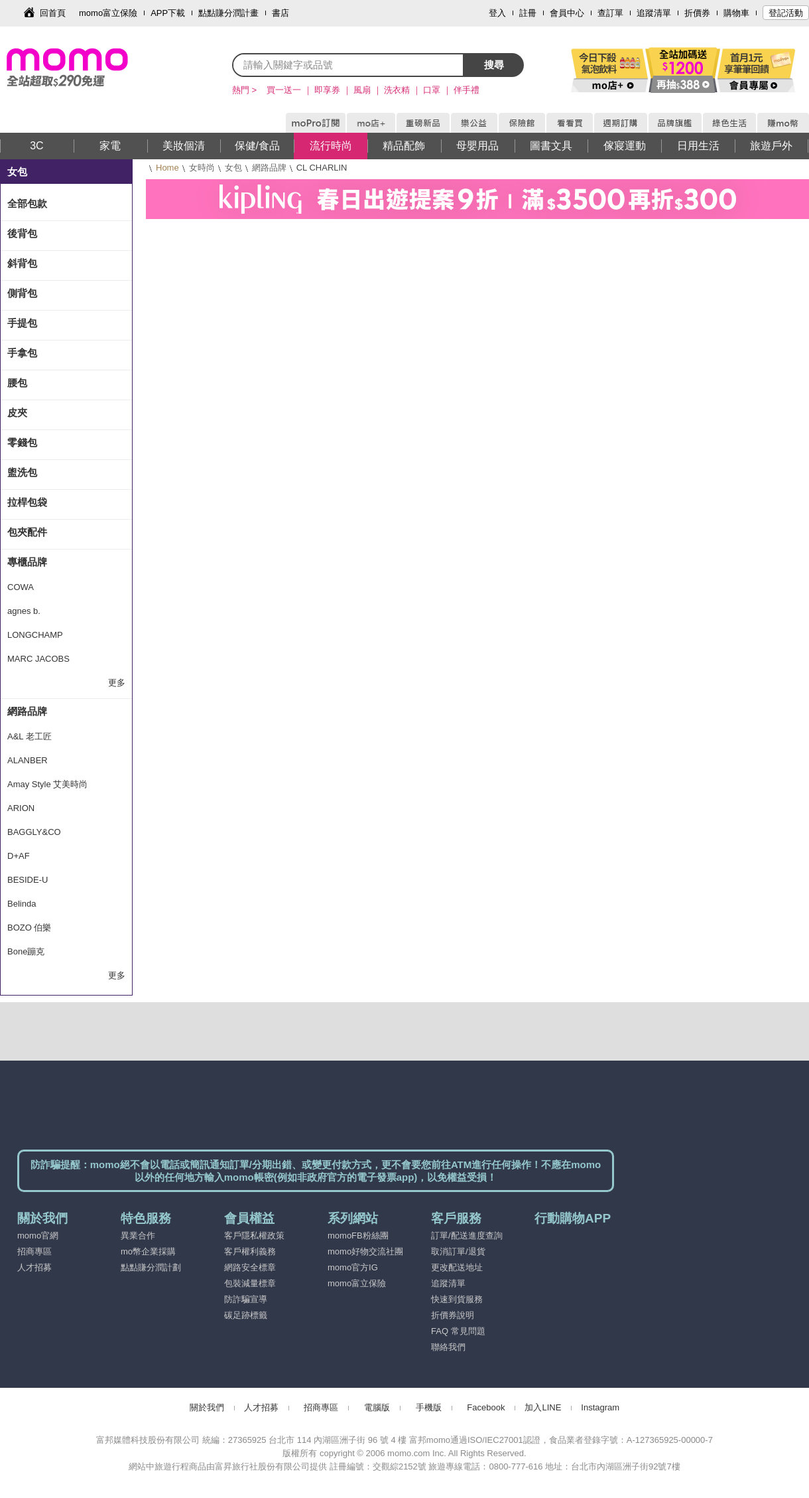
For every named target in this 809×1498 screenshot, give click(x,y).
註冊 (527, 13)
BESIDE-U (27, 880)
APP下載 (168, 13)
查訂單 (610, 13)
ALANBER (27, 760)
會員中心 (567, 13)
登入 (497, 13)
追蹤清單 (654, 13)
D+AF (18, 856)
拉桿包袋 (27, 502)
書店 (280, 13)
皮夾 (17, 412)
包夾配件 (27, 532)
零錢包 (22, 442)
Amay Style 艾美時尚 (47, 784)
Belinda (21, 904)
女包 (233, 168)
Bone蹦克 (25, 951)
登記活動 (786, 13)
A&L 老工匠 (29, 736)
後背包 (22, 233)
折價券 (697, 13)
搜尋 (494, 64)
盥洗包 (22, 472)
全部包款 (27, 203)
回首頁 (53, 13)
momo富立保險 (108, 13)
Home (167, 168)
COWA (20, 587)
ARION (20, 808)
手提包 (22, 323)
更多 (116, 683)
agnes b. (23, 611)
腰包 (17, 382)
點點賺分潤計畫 (228, 13)
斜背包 (22, 263)
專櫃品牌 (27, 561)
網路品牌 (269, 168)
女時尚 (202, 168)
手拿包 (22, 352)
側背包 (22, 293)
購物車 (736, 13)
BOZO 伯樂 (29, 928)
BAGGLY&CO (34, 832)
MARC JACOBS (38, 659)
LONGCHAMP (35, 635)
